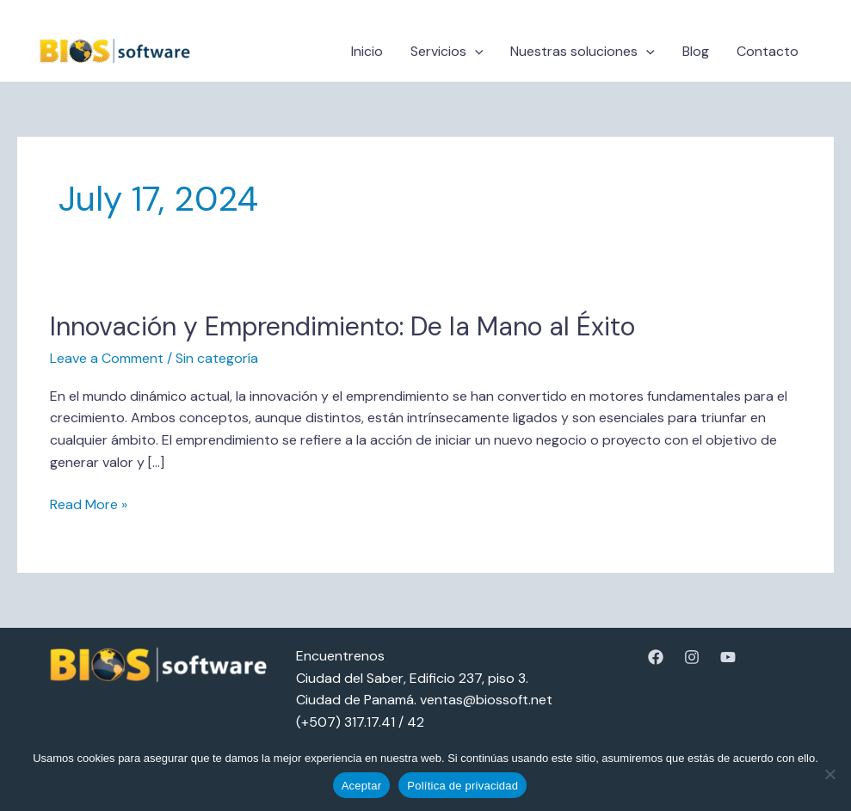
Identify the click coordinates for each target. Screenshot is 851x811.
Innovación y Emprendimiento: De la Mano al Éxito (342, 326)
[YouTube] (728, 657)
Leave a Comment (106, 358)
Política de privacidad (462, 785)
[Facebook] (655, 657)
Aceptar (362, 785)
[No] (829, 774)
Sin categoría (217, 358)
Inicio (367, 51)
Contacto (768, 51)
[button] (475, 51)
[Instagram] (692, 657)
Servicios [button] (447, 51)
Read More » (88, 503)
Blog (695, 51)
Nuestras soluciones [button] (582, 51)
